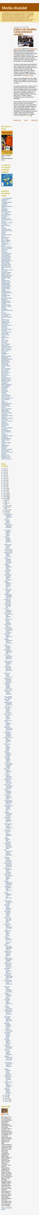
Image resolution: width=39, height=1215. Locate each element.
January (7, 1101)
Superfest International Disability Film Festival (5, 424)
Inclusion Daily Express (5, 335)
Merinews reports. (28, 75)
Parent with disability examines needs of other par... (7, 759)
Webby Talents (5, 445)
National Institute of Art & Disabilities (6, 385)
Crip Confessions (6, 257)
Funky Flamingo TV (6, 325)
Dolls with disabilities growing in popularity (7, 753)
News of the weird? (7, 700)
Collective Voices (6, 256)
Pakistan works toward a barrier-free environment (8, 781)
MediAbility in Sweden (5, 354)
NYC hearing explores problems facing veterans (7, 533)
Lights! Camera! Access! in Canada (6, 348)
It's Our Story (4, 340)
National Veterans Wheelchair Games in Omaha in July (7, 584)
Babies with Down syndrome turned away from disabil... (8, 989)
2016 (4, 485)
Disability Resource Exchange (6, 293)
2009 (4, 496)
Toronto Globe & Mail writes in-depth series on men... (8, 802)
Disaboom (4, 313)
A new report (23, 42)
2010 (4, 495)
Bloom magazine (5, 240)
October (7, 505)
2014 (4, 488)
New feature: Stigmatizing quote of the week (8, 651)
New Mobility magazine (4, 388)
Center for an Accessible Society (6, 253)
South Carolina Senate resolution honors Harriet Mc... (8, 710)
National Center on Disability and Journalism (6, 382)
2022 (4, 475)
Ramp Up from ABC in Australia (6, 413)
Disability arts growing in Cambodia (7, 601)
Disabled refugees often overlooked (7, 840)
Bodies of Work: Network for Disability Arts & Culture (5, 243)
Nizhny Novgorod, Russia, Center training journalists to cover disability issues (6, 398)
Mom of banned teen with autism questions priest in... (8, 716)
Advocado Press (5, 218)
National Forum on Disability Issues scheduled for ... (8, 983)
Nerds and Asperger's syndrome (7, 647)
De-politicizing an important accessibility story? (8, 516)
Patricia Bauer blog (6, 403)
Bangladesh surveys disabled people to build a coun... (8, 686)
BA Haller (6, 1114)
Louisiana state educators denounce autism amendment (8, 577)
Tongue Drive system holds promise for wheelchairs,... (8, 526)
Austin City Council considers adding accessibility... (8, 1052)
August (7, 510)
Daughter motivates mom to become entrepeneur (8, 1071)
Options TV (4, 402)
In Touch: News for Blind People (6, 332)
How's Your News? (6, 329)
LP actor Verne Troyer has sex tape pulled (7, 590)
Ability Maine (4, 209)
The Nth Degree (5, 430)
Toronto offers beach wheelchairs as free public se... (8, 927)
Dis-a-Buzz (4, 271)
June (6, 513)
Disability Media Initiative (5, 289)
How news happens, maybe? (7, 521)
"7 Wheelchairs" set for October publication (8, 621)
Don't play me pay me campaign (6, 315)
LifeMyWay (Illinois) (6, 346)
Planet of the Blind (6, 408)
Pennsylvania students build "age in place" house (8, 976)
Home (26, 120)
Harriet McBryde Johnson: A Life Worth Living (8, 663)
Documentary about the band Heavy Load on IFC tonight (8, 846)
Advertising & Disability (5, 216)
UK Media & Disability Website (6, 437)
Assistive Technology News (6, 228)
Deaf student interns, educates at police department (7, 971)
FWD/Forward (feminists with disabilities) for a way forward (5, 321)
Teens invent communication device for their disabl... (8, 786)
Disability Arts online (6, 275)
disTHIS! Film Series (6, 452)
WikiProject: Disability (4, 447)
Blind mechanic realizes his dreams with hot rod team (8, 864)
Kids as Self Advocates (4, 342)
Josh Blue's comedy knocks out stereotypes (7, 859)
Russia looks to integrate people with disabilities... (8, 734)
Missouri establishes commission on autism (8, 791)
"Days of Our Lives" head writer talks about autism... (7, 920)
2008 (4, 498)
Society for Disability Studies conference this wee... (7, 1091)
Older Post (34, 120)
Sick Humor (4, 419)
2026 (4, 468)
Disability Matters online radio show (6, 285)
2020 (4, 478)
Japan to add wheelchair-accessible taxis (7, 605)
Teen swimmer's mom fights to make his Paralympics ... (8, 1065)
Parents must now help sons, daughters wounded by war (8, 833)
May (6, 1095)
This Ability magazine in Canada (7, 435)
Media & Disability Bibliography (6, 357)
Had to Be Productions (4, 327)
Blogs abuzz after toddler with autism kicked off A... (8, 680)
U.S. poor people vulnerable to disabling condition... (8, 765)
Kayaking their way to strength (7, 572)
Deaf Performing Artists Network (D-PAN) (6, 267)
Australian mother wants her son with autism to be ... (8, 1059)
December (7, 500)
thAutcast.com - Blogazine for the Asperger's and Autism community (6, 456)
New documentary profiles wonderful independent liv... (8, 853)
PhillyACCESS (5, 404)
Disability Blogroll (6, 276)
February (7, 1099)
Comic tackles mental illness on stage (8, 902)
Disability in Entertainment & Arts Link (6, 310)
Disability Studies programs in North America (6, 306)
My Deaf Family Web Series (5, 373)
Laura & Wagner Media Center (5, 344)
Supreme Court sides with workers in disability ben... (8, 954)
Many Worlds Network (4, 351)
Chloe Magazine (5, 255)
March (6, 1098)
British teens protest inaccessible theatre (8, 770)
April (6, 1096)
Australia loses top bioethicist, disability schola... (7, 723)
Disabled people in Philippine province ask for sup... (8, 704)
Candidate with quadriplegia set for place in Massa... (8, 596)
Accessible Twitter (6, 214)
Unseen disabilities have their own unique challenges (7, 560)
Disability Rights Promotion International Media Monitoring (6, 297)
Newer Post (17, 120)
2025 (4, 470)
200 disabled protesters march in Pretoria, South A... (7, 914)
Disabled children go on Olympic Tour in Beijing (7, 996)
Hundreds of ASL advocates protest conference (8, 554)
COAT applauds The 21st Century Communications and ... (8, 826)
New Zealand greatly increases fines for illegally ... (7, 1035)
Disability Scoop (5, 301)
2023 (4, 473)
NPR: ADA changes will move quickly (8, 1047)
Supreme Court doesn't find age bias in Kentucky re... (8, 965)
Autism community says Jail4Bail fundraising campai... (8, 947)
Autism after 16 (5, 237)
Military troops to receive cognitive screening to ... (8, 693)
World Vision (33, 49)
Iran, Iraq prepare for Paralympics (8, 610)
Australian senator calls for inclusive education (8, 814)
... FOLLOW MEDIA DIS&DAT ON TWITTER (6, 200)
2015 (4, 487)
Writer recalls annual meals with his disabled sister (8, 877)
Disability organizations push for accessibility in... (8, 642)
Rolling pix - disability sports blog (6, 417)
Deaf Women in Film (6, 269)
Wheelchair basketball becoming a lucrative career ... (7, 1026)
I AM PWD (4, 330)
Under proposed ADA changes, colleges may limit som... (8, 1084)
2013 (4, 490)
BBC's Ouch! (4, 238)
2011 (4, 493)
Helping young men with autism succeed (7, 546)
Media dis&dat (14, 8)
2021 (4, 477)
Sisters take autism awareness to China (8, 635)
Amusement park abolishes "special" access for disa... (8, 808)
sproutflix (3, 453)
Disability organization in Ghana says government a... (8, 896)
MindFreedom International (5, 363)
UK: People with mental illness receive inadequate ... (8, 630)
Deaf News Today (6, 264)
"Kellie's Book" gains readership (7, 626)
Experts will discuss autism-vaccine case (8, 675)
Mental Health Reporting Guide (5, 361)
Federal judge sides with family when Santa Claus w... (8, 669)
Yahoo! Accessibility (6, 449)
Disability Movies (5, 291)
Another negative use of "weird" (8, 550)
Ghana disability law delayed (8, 697)
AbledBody (4, 210)
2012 (4, 492)
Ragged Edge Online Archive (5, 410)
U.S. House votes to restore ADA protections (8, 776)
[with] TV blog (5, 450)
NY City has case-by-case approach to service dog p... (8, 657)
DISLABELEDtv (5, 259)
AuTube (3, 233)
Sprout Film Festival (6, 421)
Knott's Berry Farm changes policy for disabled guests (7, 747)
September (7, 507)
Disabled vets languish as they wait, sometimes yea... (7, 1078)
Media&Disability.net (6, 359)
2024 (4, 472)
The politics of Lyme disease (8, 1030)
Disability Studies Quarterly (6, 303)
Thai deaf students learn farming (8, 1007)
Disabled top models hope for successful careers (8, 728)
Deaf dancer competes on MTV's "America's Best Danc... (8, 871)
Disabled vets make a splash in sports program (7, 933)
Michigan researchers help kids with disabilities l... (8, 883)
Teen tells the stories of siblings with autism (8, 796)
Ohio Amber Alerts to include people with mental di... (7, 907)
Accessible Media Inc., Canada (6, 212)
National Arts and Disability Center (6, 378)
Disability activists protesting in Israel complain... (8, 567)
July (6, 511)
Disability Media (5, 287)
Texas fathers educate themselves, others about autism (8, 1019)
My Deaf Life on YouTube (5, 375)
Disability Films (5, 280)
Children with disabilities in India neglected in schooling (25, 31)
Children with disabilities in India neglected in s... (8, 889)
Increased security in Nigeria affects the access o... (7, 1041)
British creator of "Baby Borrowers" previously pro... (8, 740)
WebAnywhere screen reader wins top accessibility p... (8, 1013)
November (7, 502)
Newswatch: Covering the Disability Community (4, 392)
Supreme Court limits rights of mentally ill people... (8, 959)
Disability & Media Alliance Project (6, 273)
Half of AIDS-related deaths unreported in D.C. (8, 1002)
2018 (4, 482)
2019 (4, 480)
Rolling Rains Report (6, 415)
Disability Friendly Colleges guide (6, 282)
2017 (4, 483)
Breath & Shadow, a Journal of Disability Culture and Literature (6, 249)
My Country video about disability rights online (6, 370)
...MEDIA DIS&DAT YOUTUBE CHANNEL (6, 204)
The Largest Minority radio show (6, 428)
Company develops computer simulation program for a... (7, 540)
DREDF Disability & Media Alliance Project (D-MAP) (6, 262)
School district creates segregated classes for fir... (7, 820)
